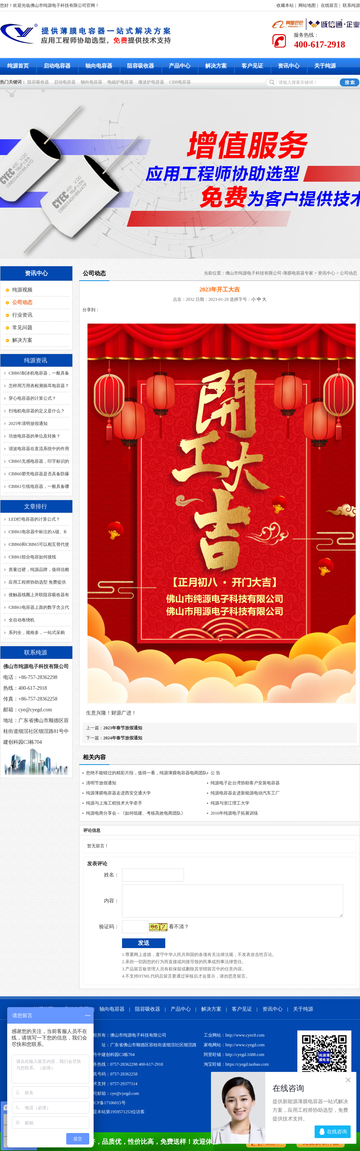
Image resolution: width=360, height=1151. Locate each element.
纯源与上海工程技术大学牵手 (114, 803)
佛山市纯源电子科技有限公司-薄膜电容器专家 (269, 273)
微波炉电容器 (152, 82)
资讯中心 (289, 66)
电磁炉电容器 (121, 82)
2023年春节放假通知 (122, 727)
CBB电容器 (181, 82)
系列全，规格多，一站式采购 (37, 632)
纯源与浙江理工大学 (230, 803)
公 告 (215, 772)
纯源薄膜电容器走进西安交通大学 (118, 793)
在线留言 (329, 5)
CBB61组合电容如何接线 (32, 556)
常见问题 (22, 327)
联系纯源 (351, 5)
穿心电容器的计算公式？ (32, 398)
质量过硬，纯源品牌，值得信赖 (39, 569)
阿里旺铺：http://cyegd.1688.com (234, 1059)
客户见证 (252, 66)
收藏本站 (285, 5)
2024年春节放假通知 (122, 737)
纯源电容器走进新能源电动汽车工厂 (245, 793)
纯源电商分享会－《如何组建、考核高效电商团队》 (135, 813)
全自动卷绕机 (22, 619)
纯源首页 (18, 66)
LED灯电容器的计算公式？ (34, 519)
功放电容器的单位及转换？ (34, 436)
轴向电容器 (98, 66)
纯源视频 (22, 290)
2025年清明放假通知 (28, 423)
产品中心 (179, 66)
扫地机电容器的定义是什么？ (37, 410)
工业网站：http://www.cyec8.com (234, 1040)
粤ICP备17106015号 (107, 1108)
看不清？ (164, 932)
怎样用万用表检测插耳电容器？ (39, 385)
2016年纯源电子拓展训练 (234, 813)
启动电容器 (57, 66)
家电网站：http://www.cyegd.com (234, 1050)
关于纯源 (325, 66)
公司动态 (348, 273)
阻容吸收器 (140, 66)
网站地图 (307, 5)
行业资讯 (22, 315)
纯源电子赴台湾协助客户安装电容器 (245, 782)
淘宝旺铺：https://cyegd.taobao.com (236, 1069)
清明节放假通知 (101, 782)
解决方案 (216, 66)
